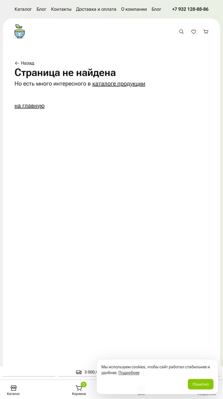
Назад (24, 63)
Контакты (61, 9)
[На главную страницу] (20, 31)
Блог (41, 9)
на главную (29, 105)
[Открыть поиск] (181, 31)
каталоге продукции (118, 83)
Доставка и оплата (96, 9)
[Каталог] (13, 390)
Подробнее (128, 372)
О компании (134, 9)
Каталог (23, 9)
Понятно (201, 384)
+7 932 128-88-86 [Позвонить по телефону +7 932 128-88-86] (190, 9)
